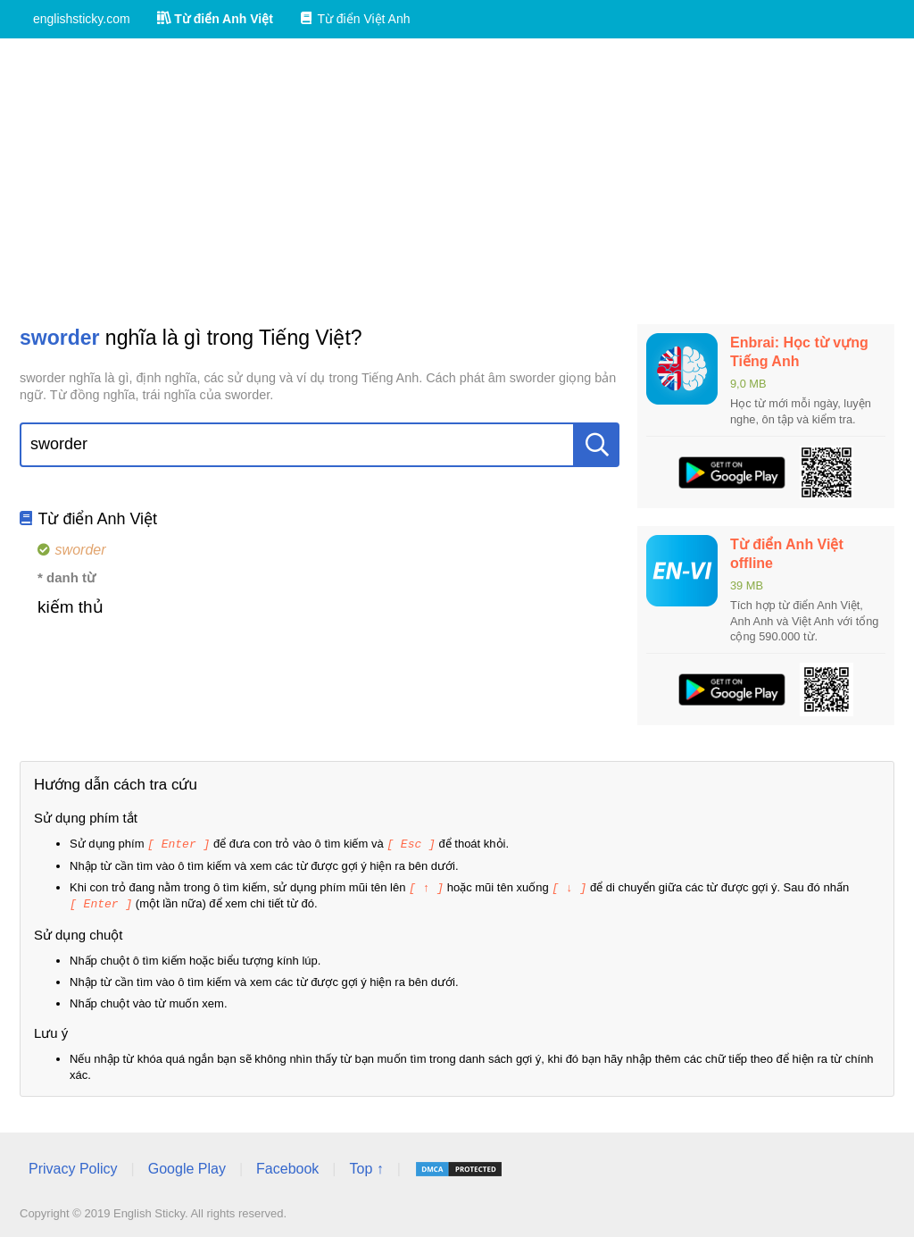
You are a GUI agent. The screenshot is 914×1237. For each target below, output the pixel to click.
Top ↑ (366, 1166)
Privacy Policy (73, 1166)
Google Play (187, 1166)
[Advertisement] (457, 181)
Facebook (287, 1166)
